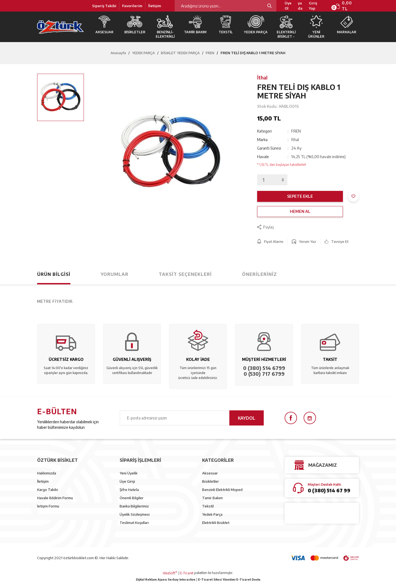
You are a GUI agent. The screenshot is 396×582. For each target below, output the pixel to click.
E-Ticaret (186, 573)
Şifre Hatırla (129, 489)
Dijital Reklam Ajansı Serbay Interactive (166, 579)
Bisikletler (210, 481)
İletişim (154, 6)
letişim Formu (48, 506)
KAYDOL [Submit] (246, 418)
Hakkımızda (46, 473)
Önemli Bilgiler (132, 498)
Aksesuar (210, 473)
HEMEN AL (300, 211)
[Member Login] (316, 6)
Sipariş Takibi (104, 6)
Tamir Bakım (212, 498)
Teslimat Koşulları (134, 522)
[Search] (225, 6)
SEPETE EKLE (300, 196)
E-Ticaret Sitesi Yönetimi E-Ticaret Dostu (229, 579)
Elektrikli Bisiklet (215, 522)
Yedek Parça (212, 514)
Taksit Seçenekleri (185, 274)
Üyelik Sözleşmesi (135, 514)
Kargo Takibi (47, 489)
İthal (262, 77)
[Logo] (60, 27)
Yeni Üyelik (129, 473)
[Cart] (347, 6)
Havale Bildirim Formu (55, 498)
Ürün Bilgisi (53, 274)
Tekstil (208, 506)
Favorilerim (132, 6)
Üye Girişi (127, 481)
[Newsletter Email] (192, 417)
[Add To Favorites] (353, 196)
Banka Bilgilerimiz (134, 506)
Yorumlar (114, 274)
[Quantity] (272, 179)
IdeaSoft (170, 573)
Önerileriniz (259, 274)
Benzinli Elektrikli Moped (222, 489)
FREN (296, 131)
